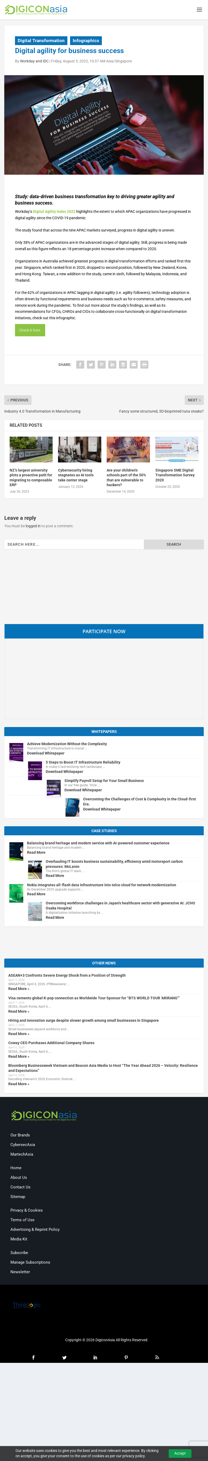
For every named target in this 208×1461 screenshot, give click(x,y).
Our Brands (20, 1135)
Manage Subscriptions (30, 1263)
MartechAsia (21, 1155)
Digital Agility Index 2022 (54, 212)
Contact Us (20, 1187)
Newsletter (20, 1272)
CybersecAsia (22, 1145)
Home (15, 1168)
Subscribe (19, 1253)
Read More (36, 853)
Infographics (86, 41)
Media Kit (18, 1240)
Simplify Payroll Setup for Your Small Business (104, 781)
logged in (33, 527)
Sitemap (17, 1197)
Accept (180, 1453)
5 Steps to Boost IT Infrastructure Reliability (83, 763)
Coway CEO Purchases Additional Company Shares (51, 1044)
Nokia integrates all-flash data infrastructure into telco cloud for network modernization (101, 886)
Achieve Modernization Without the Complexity (67, 745)
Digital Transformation (41, 41)
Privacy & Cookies (26, 1211)
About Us (18, 1178)
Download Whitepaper (45, 754)
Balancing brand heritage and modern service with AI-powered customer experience (98, 844)
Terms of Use (22, 1220)
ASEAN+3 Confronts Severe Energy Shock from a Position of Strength (67, 976)
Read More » (18, 990)
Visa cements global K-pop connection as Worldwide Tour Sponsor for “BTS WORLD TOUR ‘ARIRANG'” (94, 999)
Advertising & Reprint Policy (35, 1230)
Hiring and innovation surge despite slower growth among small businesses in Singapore (83, 1021)
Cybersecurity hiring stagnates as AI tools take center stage (76, 476)
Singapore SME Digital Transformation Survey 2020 (175, 476)
